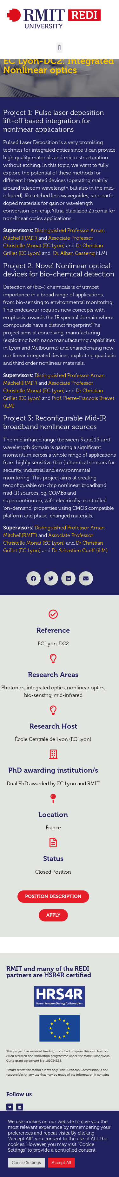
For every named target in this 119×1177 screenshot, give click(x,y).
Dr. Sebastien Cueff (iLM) (80, 576)
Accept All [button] (61, 1162)
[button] (59, 47)
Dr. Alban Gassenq (74, 279)
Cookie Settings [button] (26, 1162)
